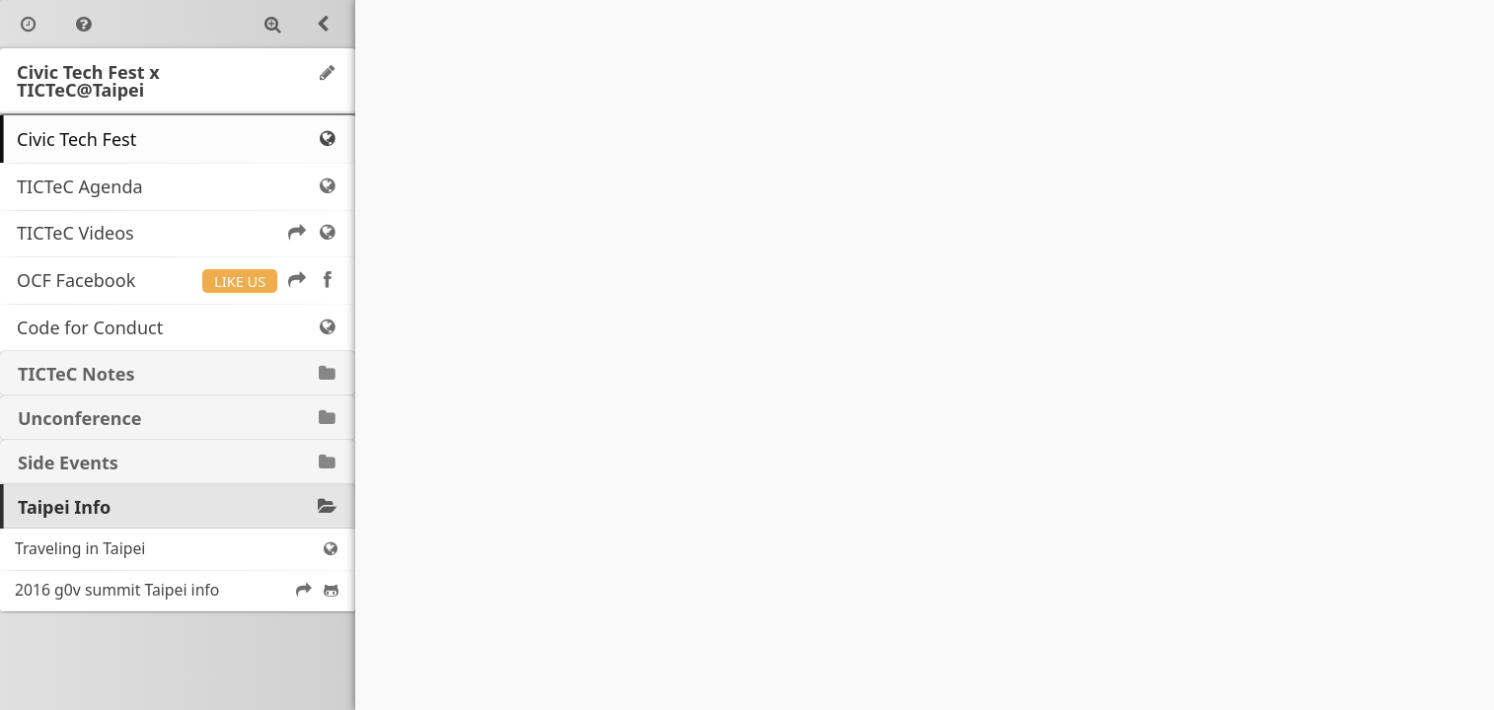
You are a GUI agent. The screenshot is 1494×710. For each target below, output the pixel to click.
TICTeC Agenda (177, 186)
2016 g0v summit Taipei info (177, 590)
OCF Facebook (177, 280)
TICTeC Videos (177, 233)
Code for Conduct (177, 327)
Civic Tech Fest (177, 139)
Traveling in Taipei (177, 548)
